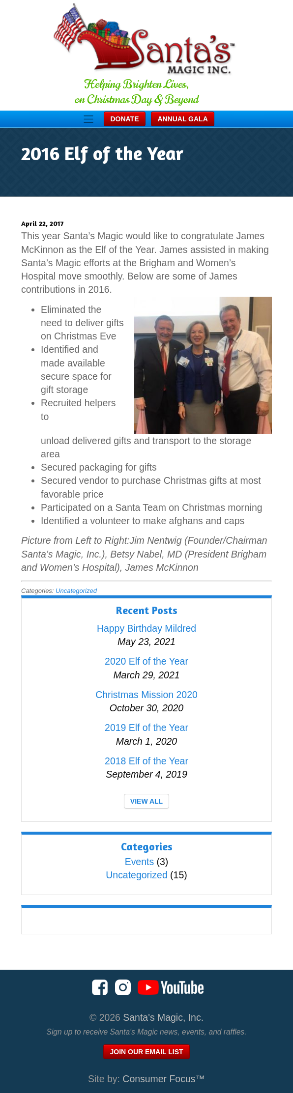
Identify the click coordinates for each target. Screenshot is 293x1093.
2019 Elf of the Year (146, 727)
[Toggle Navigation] (88, 119)
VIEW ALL (146, 801)
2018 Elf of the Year (146, 761)
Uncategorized (76, 590)
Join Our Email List (146, 1052)
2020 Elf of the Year (146, 661)
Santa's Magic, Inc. (163, 1017)
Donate (124, 119)
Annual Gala (182, 119)
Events (139, 861)
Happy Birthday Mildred (146, 628)
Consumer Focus (163, 1078)
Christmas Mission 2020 (146, 694)
